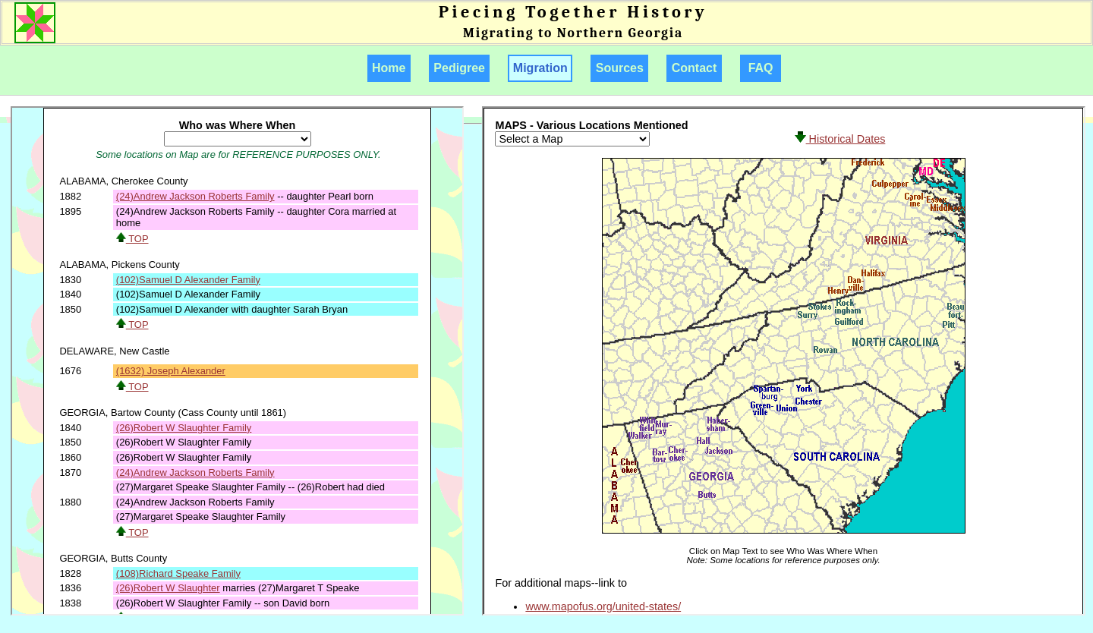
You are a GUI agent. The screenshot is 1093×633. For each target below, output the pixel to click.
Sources (619, 67)
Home (389, 67)
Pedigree (459, 67)
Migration (540, 67)
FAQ (761, 67)
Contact (694, 67)
